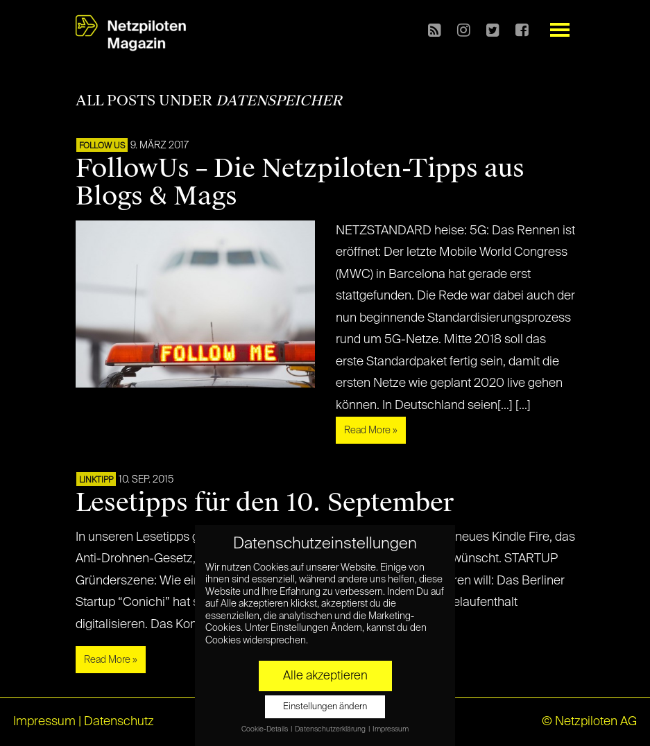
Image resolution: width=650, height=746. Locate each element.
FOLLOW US (102, 146)
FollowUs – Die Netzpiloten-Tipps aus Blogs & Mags (300, 182)
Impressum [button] (391, 729)
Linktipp (96, 480)
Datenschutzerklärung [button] (331, 729)
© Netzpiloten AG (589, 721)
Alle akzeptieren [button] (325, 676)
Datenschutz (119, 721)
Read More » (370, 430)
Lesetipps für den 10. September (265, 503)
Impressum (44, 721)
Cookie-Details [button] (265, 729)
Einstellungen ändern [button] (325, 706)
